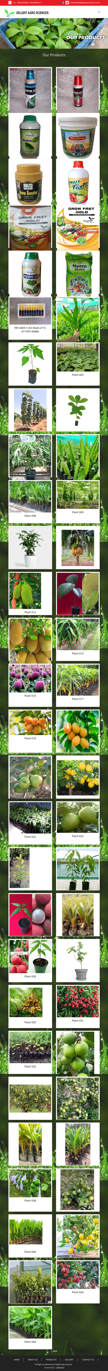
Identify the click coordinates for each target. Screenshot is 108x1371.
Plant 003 (78, 375)
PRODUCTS (51, 1360)
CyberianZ (60, 1368)
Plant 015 (78, 653)
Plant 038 (30, 1200)
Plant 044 (30, 1342)
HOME (16, 1360)
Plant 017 (78, 699)
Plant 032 (30, 1066)
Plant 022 (30, 837)
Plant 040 (30, 1252)
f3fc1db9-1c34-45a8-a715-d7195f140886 (30, 329)
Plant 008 (30, 516)
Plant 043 (78, 1292)
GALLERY (69, 1360)
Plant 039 (78, 1213)
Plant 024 (30, 891)
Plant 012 (30, 612)
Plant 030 (30, 1022)
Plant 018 (30, 738)
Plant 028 (30, 976)
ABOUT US (32, 1360)
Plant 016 (30, 696)
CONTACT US (88, 1360)
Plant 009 (78, 512)
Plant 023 (78, 836)
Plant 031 (78, 1020)
